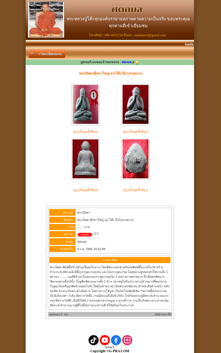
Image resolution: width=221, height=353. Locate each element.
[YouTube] (105, 340)
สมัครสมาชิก (163, 314)
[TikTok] (93, 340)
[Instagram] (127, 340)
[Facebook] (116, 340)
